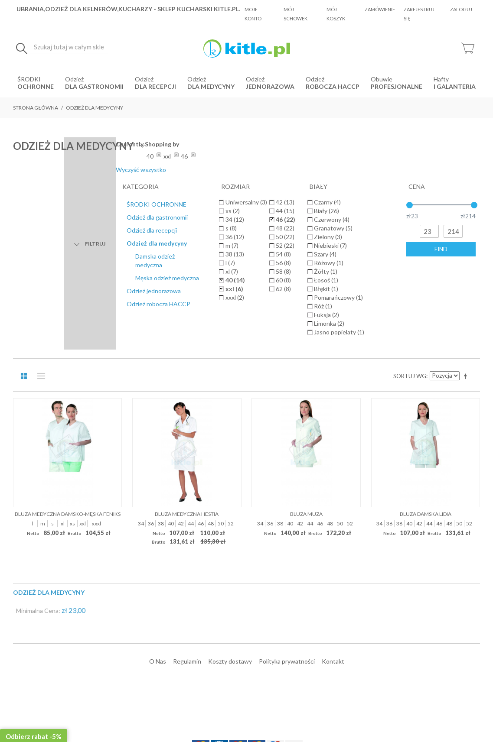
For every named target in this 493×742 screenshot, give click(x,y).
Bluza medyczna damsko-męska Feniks (68, 341)
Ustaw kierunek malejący (466, 203)
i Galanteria (455, 86)
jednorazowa (270, 86)
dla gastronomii (94, 86)
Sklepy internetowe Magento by (427, 716)
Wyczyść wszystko (424, 169)
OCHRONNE (35, 86)
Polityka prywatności (287, 488)
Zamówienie (380, 9)
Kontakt (333, 488)
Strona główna (35, 107)
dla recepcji (155, 86)
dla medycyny (211, 86)
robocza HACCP (332, 86)
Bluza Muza (306, 341)
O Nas (157, 488)
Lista (39, 203)
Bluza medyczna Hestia (187, 341)
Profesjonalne (396, 86)
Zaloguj (461, 9)
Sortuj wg (409, 203)
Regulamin (187, 488)
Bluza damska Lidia (425, 341)
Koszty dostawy (230, 488)
